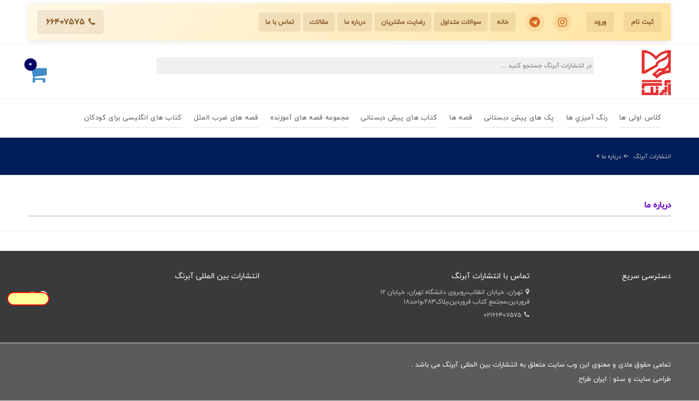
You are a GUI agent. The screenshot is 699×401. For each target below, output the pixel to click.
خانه (503, 22)
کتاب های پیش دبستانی (399, 117)
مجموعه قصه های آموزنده (309, 117)
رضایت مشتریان (403, 22)
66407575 (70, 21)
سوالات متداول (461, 22)
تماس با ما (279, 22)
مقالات (319, 22)
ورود (600, 22)
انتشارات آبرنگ (652, 156)
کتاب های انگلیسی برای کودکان (133, 117)
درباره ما (355, 22)
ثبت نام (642, 22)
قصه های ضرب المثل (226, 117)
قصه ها (460, 117)
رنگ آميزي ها (587, 117)
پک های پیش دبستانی (519, 117)
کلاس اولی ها (640, 117)
